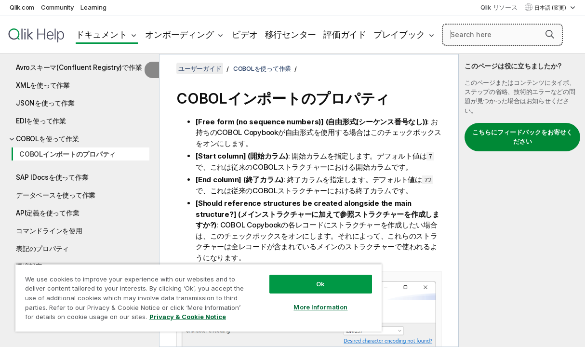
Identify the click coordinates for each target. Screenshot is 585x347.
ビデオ (244, 34)
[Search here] (502, 35)
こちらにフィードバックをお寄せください (522, 137)
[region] (185, 294)
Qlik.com (22, 7)
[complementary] (522, 200)
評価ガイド (344, 34)
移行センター (291, 34)
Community (57, 7)
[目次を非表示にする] (152, 70)
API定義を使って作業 (47, 213)
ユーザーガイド (199, 68)
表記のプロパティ (42, 248)
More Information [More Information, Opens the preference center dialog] (298, 300)
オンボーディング (179, 34)
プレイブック (399, 34)
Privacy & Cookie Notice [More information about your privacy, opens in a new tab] (81, 318)
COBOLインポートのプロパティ (67, 154)
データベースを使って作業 (55, 195)
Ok (297, 276)
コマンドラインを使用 (49, 231)
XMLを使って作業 (43, 85)
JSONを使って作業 (45, 103)
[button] (550, 34)
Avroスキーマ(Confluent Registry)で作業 (79, 67)
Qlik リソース (499, 7)
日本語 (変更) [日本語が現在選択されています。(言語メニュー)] (551, 7)
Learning (93, 7)
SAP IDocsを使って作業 (52, 177)
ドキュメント (101, 34)
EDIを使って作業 (41, 121)
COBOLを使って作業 (47, 138)
